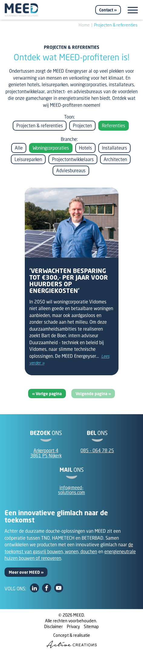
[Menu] (132, 10)
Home (84, 24)
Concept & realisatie (71, 640)
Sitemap (91, 626)
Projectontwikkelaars (73, 159)
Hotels (85, 148)
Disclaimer (53, 626)
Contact (106, 10)
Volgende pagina (92, 393)
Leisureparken (28, 159)
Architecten (115, 159)
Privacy (73, 626)
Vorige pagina (49, 393)
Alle (19, 148)
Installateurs (114, 148)
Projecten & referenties (116, 24)
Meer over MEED (24, 572)
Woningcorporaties (51, 148)
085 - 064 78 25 (97, 450)
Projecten (82, 125)
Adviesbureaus (71, 170)
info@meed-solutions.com (71, 490)
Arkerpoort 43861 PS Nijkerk (46, 453)
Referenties (113, 125)
